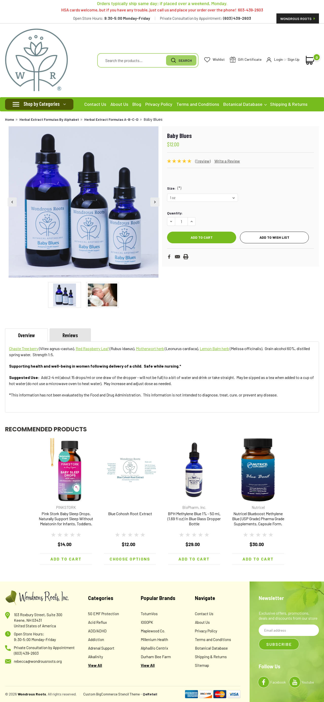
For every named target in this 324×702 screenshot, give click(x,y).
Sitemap (202, 665)
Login (275, 59)
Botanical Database (245, 104)
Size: (174, 187)
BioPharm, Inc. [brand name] (194, 507)
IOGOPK (147, 622)
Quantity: (175, 213)
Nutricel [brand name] (258, 507)
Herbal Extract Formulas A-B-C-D (111, 119)
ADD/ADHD (97, 631)
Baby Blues (153, 119)
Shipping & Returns (289, 104)
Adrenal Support (101, 648)
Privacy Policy (158, 104)
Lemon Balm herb (214, 348)
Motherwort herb (150, 348)
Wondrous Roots (297, 18)
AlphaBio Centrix (154, 648)
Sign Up (293, 59)
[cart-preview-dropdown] (309, 60)
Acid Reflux (97, 622)
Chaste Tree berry (23, 348)
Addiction (96, 639)
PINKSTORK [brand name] (66, 507)
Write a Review (227, 160)
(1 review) (203, 160)
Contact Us (95, 104)
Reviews (70, 335)
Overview (26, 335)
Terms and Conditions (197, 104)
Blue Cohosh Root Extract (130, 513)
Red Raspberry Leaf (92, 348)
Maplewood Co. (153, 631)
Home (9, 119)
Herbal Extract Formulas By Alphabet (49, 119)
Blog (136, 104)
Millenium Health (154, 639)
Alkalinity (95, 656)
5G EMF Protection (103, 613)
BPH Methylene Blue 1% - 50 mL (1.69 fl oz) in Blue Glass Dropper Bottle (194, 518)
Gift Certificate (245, 60)
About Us (119, 104)
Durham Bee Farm (156, 656)
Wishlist (214, 59)
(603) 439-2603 (26, 653)
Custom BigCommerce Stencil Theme (111, 694)
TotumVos (149, 613)
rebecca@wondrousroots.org (38, 661)
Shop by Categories (42, 104)
